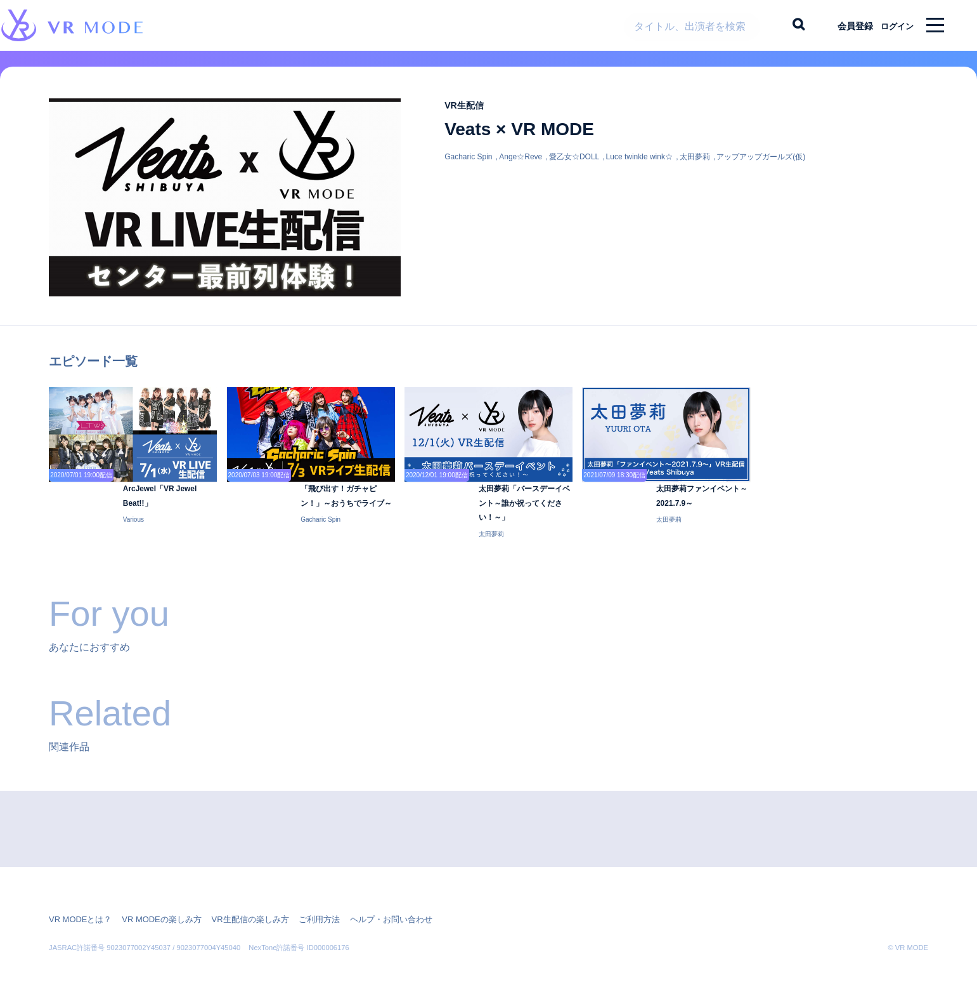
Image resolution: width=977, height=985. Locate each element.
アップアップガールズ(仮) (760, 166)
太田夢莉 (695, 166)
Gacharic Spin (468, 166)
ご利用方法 (301, 899)
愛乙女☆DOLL (574, 166)
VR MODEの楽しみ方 (154, 899)
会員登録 (844, 25)
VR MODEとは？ (78, 899)
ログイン (891, 25)
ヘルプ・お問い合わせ (368, 899)
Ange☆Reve (520, 166)
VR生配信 (467, 115)
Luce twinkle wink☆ (639, 166)
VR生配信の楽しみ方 (237, 899)
